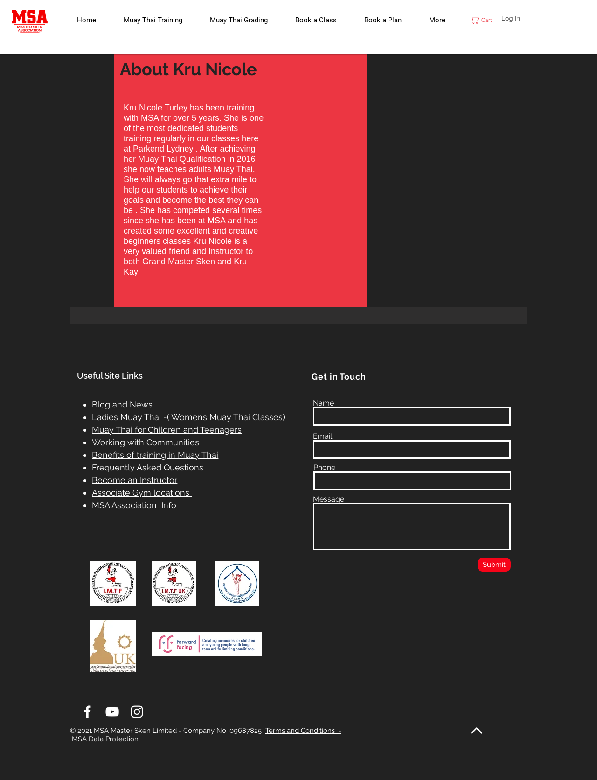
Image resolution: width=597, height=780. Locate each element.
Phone (324, 467)
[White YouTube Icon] (112, 712)
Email (322, 436)
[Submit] (494, 565)
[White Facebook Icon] (87, 712)
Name (323, 403)
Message (328, 499)
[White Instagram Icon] (137, 712)
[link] (486, 20)
